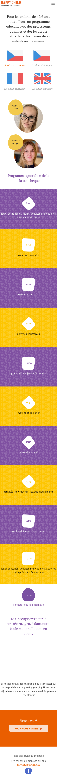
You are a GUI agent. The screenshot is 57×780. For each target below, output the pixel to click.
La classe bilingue (42, 58)
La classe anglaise (42, 81)
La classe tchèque (15, 58)
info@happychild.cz (28, 764)
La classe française (15, 81)
